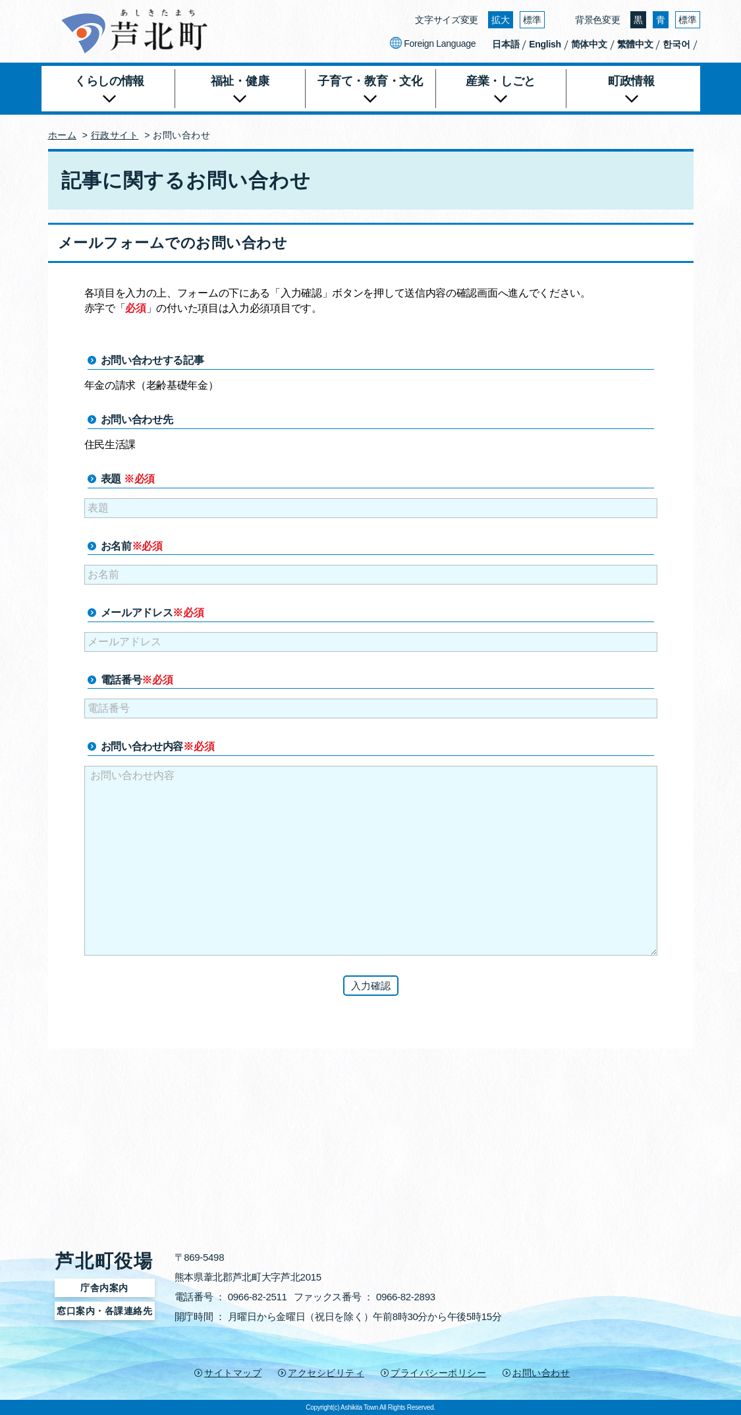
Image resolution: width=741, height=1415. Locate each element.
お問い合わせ (541, 1373)
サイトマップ (232, 1373)
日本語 (505, 44)
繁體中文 (635, 44)
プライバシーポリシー (438, 1373)
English (545, 44)
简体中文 (589, 44)
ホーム (62, 135)
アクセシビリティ (326, 1373)
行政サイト (115, 135)
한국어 (676, 44)
